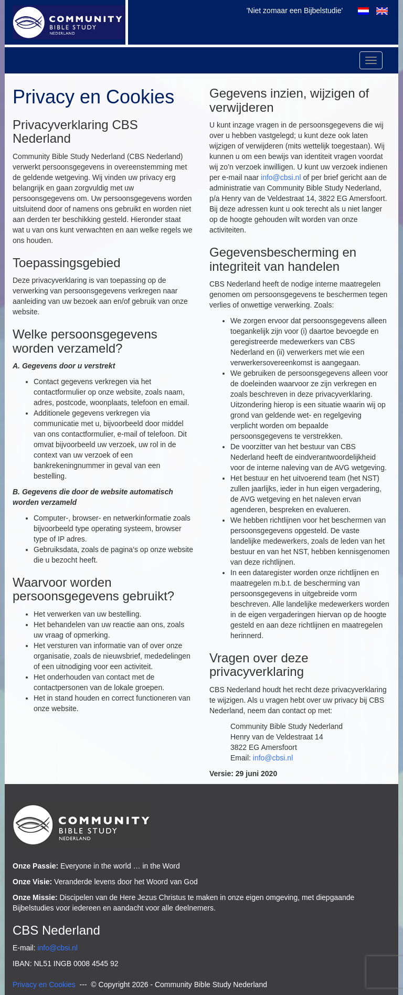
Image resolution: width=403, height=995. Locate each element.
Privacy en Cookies (44, 984)
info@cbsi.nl (281, 177)
